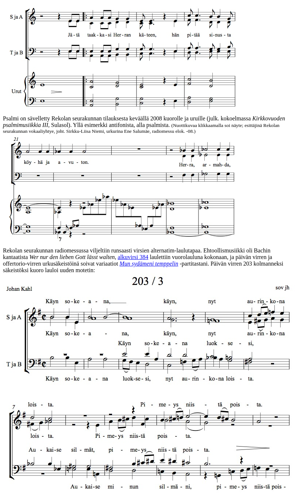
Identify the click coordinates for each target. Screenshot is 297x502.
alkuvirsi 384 (132, 257)
